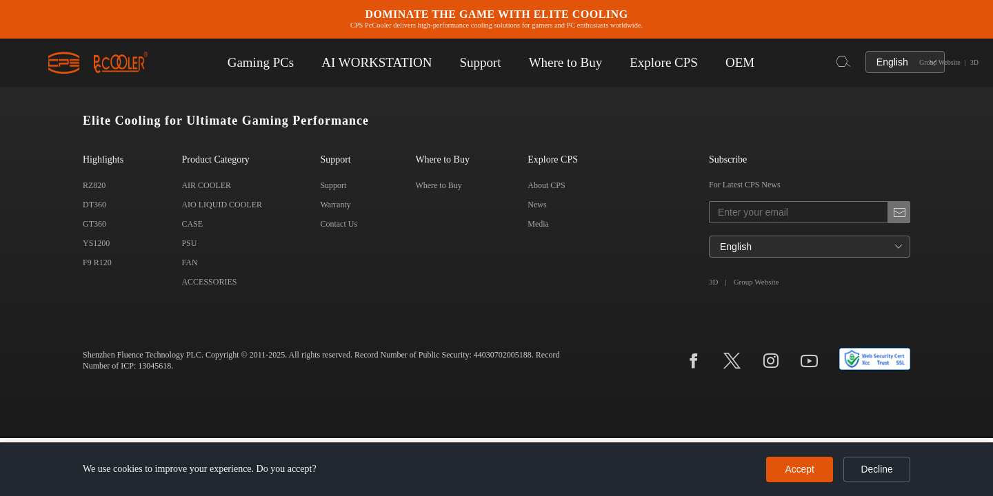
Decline (876, 469)
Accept (797, 469)
